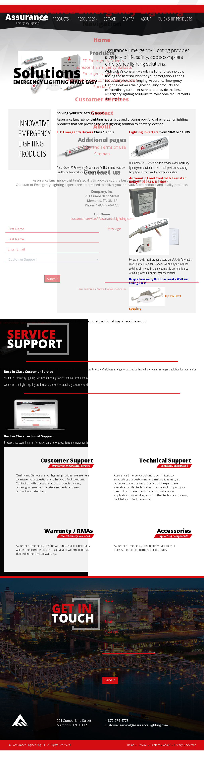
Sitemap (191, 745)
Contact (155, 745)
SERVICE (110, 19)
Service (142, 745)
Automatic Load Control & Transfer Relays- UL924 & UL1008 (157, 180)
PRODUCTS (62, 19)
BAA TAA (128, 19)
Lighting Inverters (143, 132)
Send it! (110, 680)
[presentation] (132, 664)
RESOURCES (87, 19)
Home (130, 745)
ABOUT (146, 19)
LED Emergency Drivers (75, 132)
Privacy (178, 745)
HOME (41, 19)
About (166, 745)
